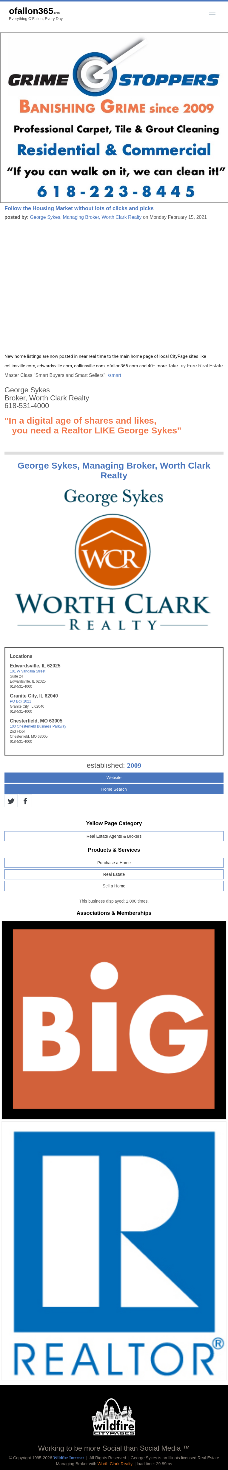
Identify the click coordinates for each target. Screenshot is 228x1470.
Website (114, 777)
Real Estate (114, 874)
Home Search (114, 789)
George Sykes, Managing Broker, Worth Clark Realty (85, 217)
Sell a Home (114, 886)
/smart (114, 375)
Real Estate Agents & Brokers (114, 836)
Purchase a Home (114, 862)
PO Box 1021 (20, 701)
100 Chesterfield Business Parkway (38, 726)
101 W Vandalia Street (27, 671)
